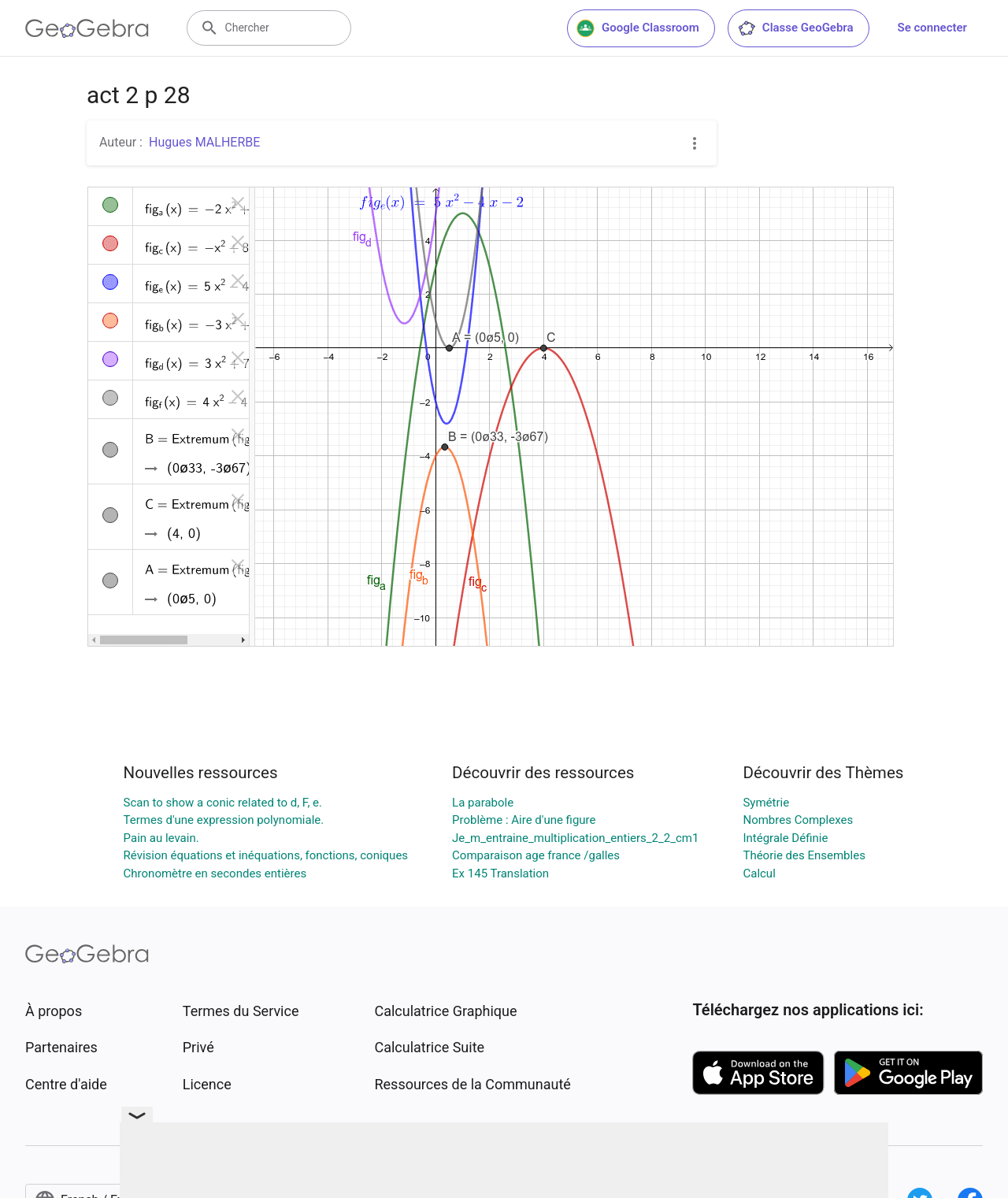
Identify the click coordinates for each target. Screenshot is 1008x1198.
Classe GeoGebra (795, 28)
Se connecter (932, 27)
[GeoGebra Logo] (87, 28)
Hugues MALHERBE (204, 142)
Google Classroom (637, 28)
